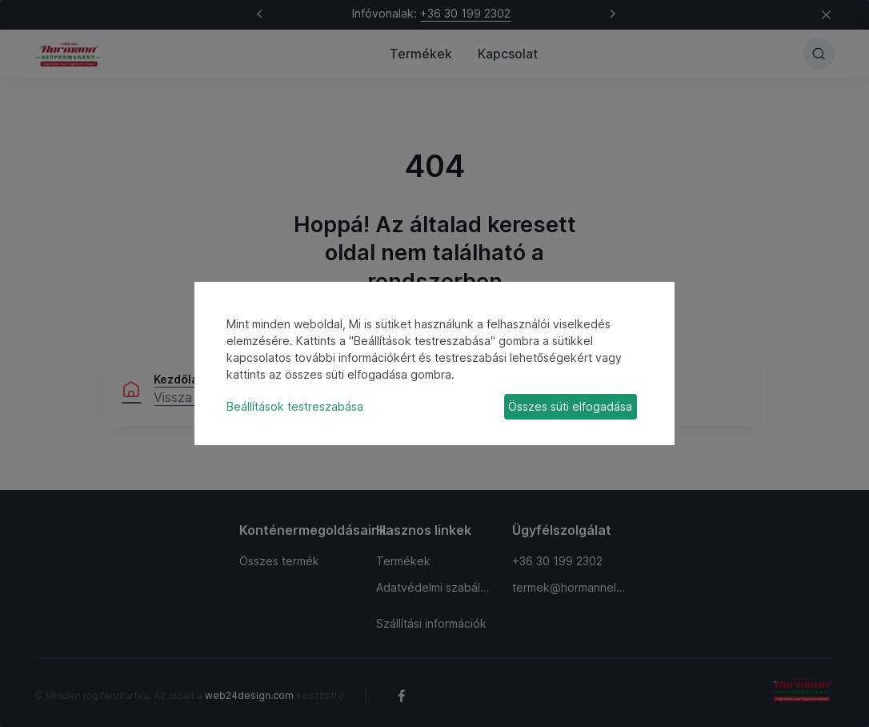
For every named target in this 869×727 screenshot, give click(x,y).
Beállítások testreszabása (294, 406)
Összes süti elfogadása (570, 406)
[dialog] (434, 363)
